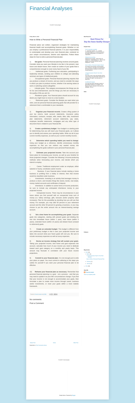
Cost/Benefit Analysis (90, 82)
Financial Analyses (51, 8)
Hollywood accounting (90, 57)
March (88, 254)
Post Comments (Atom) (41, 345)
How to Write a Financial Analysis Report (94, 65)
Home (54, 342)
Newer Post (32, 342)
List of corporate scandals (91, 49)
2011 (86, 266)
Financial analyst (90, 272)
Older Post (75, 342)
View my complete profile (89, 274)
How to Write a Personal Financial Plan (95, 259)
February (89, 261)
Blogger (73, 395)
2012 (86, 252)
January (89, 263)
